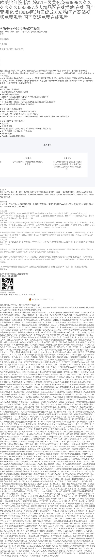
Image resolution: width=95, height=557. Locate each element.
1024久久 (77, 434)
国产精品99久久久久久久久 (58, 432)
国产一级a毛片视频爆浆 (81, 466)
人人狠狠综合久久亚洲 (46, 466)
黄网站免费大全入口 (55, 439)
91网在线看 (70, 486)
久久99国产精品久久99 (12, 494)
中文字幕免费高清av (58, 447)
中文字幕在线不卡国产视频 (64, 528)
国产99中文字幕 (60, 422)
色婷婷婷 (42, 526)
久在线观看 (24, 461)
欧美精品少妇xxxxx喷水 (68, 352)
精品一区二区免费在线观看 (72, 392)
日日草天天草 (39, 367)
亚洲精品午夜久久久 (37, 365)
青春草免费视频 (39, 439)
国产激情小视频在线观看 (47, 499)
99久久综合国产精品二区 (43, 521)
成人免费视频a (69, 409)
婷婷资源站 (42, 509)
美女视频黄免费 (79, 479)
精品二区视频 (88, 469)
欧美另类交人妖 (57, 494)
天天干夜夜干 (40, 404)
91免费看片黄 (71, 382)
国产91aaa (68, 367)
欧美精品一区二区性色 (58, 407)
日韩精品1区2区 (37, 357)
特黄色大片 (86, 419)
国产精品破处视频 (33, 397)
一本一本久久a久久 (21, 417)
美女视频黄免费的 (83, 528)
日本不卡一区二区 (81, 439)
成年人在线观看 (84, 382)
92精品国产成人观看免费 (15, 523)
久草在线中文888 (68, 394)
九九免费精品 (46, 397)
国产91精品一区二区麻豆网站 (54, 412)
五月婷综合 (41, 399)
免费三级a (32, 449)
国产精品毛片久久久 (20, 375)
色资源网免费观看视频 (21, 370)
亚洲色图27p (71, 504)
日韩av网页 (69, 459)
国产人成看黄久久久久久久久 (53, 514)
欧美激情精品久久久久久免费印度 (48, 409)
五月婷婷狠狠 (19, 387)
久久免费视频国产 (10, 412)
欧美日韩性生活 (14, 432)
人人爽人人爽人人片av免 (78, 429)
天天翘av (51, 404)
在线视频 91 (44, 447)
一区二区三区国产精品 (41, 494)
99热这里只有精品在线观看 (15, 501)
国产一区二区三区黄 (9, 355)
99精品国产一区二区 (84, 417)
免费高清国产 (34, 479)
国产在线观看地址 (62, 533)
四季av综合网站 (25, 521)
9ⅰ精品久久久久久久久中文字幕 (43, 370)
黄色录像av (72, 422)
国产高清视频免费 (72, 516)
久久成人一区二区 (32, 387)
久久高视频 (87, 392)
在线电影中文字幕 (74, 447)
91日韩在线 (16, 499)
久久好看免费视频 (26, 442)
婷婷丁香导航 (53, 444)
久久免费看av (73, 521)
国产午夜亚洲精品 (12, 404)
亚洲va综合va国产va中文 (42, 486)
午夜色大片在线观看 (30, 516)
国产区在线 (28, 456)
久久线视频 (78, 499)
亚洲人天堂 (17, 548)
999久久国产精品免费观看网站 (30, 412)
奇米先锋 (3, 489)
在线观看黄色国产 (41, 442)
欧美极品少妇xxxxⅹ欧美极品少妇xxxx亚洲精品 (72, 451)
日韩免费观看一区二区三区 (33, 422)
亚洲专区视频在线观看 (24, 451)
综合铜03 (69, 434)
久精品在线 (84, 516)
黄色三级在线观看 (68, 360)
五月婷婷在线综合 (82, 370)
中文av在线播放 (74, 365)
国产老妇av (65, 389)
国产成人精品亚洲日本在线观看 (51, 516)
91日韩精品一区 (34, 533)
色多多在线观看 (16, 511)
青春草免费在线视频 (87, 352)
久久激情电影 (35, 556)
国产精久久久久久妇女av (44, 469)
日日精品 (80, 504)
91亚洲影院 (83, 422)
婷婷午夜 (20, 504)
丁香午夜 (71, 412)
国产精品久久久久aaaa (55, 459)
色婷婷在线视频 (16, 469)
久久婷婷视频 (79, 511)
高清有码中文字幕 (80, 536)
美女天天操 (59, 481)
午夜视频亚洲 (70, 461)
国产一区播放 (62, 496)
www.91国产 (78, 548)
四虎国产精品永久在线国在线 (28, 484)
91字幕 (41, 384)
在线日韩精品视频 (82, 459)
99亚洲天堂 (79, 506)
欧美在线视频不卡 (33, 523)
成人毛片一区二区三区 (58, 442)
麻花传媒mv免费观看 (11, 437)
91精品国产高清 (59, 538)
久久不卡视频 (33, 528)
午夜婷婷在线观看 (46, 481)
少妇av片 (71, 417)
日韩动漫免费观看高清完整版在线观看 (59, 357)
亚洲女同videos (14, 489)
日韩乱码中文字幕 (39, 474)
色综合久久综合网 (87, 543)
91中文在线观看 (76, 379)
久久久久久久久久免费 (50, 352)
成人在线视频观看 (49, 461)
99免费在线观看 (23, 551)
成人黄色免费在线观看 (26, 454)
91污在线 (50, 399)
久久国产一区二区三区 (60, 379)
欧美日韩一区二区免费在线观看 (34, 432)
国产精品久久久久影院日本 (56, 365)
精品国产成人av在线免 (81, 362)
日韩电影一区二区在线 (28, 466)
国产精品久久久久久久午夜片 (23, 476)
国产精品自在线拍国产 (29, 526)
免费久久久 (24, 556)
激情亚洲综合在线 (48, 471)
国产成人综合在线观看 (21, 357)
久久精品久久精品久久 (66, 377)
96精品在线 (4, 471)
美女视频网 (89, 506)
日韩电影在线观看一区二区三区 (37, 392)
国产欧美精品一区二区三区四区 (50, 419)
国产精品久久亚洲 (47, 504)
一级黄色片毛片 (21, 553)
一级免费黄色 (35, 461)
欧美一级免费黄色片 (9, 533)
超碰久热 (74, 389)
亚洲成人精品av (79, 384)
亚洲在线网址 (29, 407)
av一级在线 (60, 387)
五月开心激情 (60, 399)
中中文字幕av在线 (85, 476)
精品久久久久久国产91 (81, 375)
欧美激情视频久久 (77, 432)
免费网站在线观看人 (32, 519)
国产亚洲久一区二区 (80, 471)
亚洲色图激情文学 (22, 447)
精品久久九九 (52, 402)
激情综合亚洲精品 (83, 412)
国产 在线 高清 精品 (42, 379)
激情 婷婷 (81, 491)
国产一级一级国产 (83, 424)
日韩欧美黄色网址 (84, 494)
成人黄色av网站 (45, 538)
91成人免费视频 (82, 454)
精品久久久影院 (74, 442)
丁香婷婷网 (72, 491)
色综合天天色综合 (63, 466)
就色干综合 (60, 504)
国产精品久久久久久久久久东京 (78, 399)
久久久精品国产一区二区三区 (33, 459)
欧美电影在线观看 (32, 504)
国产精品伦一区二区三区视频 (75, 489)
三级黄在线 (27, 494)
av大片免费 (88, 551)
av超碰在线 (40, 454)
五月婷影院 (75, 526)
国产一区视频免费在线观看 (29, 427)
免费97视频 (45, 523)
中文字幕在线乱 (14, 516)
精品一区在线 (49, 384)
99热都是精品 (8, 451)
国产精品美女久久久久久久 (54, 382)
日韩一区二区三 (16, 407)
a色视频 (20, 399)
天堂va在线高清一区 (11, 439)
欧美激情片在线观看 (85, 360)
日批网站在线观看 (25, 355)
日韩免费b (80, 427)
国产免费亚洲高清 (43, 476)
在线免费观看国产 (53, 454)
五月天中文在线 (78, 501)
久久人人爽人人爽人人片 (40, 551)
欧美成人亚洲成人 (51, 456)
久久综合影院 (26, 437)
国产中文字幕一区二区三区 (61, 536)
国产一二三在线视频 (86, 464)
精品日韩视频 (15, 459)
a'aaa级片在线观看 (28, 389)
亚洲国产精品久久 (10, 486)
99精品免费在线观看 (73, 484)
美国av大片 (14, 461)
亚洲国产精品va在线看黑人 (27, 538)
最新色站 (34, 447)
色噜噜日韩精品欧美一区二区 (25, 419)
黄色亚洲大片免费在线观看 (22, 379)
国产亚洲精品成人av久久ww (48, 449)
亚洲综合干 (4, 546)
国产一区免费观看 (32, 402)
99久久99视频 (84, 474)
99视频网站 (45, 536)
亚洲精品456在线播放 (14, 444)
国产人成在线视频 (70, 464)
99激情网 (10, 429)
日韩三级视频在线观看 (9, 466)
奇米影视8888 (57, 372)
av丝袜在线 (28, 382)
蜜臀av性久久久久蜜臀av (30, 496)
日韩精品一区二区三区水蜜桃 (77, 519)
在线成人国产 (56, 548)
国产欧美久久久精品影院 (31, 489)
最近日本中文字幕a (65, 499)
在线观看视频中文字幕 (24, 429)
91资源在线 (49, 422)
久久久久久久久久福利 (38, 553)
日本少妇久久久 (26, 439)
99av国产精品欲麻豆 (8, 384)
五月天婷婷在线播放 (59, 429)
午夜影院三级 (13, 409)
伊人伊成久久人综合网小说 (60, 501)
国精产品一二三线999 (59, 523)
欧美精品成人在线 (48, 496)
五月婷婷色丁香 (80, 367)
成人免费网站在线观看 (76, 546)
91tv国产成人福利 (55, 474)
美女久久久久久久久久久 (23, 367)
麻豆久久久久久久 (84, 461)
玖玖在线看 (38, 382)
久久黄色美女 (45, 546)
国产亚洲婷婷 (81, 409)
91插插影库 (37, 355)
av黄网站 (79, 402)
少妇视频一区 (79, 514)
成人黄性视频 (70, 494)
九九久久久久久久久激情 (38, 541)
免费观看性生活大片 (64, 384)
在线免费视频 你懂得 (28, 509)
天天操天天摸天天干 (8, 551)
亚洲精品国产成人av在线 (42, 437)
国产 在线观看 (75, 523)
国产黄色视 (19, 402)
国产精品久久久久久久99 (61, 375)
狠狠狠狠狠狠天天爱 (39, 506)
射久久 (62, 519)
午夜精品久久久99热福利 (15, 397)
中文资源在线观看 (12, 526)
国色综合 (60, 461)
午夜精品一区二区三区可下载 (52, 484)
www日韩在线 (54, 394)
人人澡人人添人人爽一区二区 (58, 526)
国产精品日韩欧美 (82, 357)
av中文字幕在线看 (65, 414)
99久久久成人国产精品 (41, 372)
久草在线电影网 (59, 486)
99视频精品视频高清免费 (17, 449)
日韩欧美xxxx (81, 437)
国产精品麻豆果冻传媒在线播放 (13, 434)
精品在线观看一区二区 (53, 464)
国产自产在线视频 (68, 454)
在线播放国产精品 (22, 506)
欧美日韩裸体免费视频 (9, 362)
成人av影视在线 (69, 427)
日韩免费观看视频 (74, 538)
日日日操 (82, 355)
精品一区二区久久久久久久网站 (26, 481)
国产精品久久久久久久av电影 (61, 541)
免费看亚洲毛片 (21, 479)
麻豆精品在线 (17, 519)
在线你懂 (13, 365)
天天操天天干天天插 (75, 551)
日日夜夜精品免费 (72, 481)
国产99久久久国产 (70, 474)
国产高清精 (67, 548)
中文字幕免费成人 (20, 536)
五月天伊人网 (29, 360)
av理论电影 (34, 417)
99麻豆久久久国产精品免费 (82, 444)
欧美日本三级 (34, 536)
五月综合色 (55, 392)
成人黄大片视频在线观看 (10, 509)
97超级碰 (45, 556)
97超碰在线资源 (48, 533)
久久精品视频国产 (66, 509)
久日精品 (8, 548)
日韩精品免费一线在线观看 (78, 407)
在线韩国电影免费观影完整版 (45, 414)
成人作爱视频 (30, 399)
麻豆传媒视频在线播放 (63, 469)
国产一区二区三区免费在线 (52, 489)
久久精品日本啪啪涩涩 (65, 370)
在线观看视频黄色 (79, 449)
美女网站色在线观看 (35, 434)
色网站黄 (69, 511)
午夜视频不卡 (17, 360)
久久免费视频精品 (58, 551)
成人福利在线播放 (48, 387)
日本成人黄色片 (68, 424)
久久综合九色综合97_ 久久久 (31, 464)
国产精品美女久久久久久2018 (49, 424)
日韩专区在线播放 (87, 553)
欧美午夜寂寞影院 (83, 387)
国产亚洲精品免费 (7, 553)
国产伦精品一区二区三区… (61, 479)
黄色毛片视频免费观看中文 (20, 474)
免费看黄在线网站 (67, 506)
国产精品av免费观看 (79, 404)
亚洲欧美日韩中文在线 (24, 414)
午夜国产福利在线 (47, 417)
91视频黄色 (84, 456)
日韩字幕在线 (44, 548)
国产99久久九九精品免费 (25, 377)
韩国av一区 (88, 548)
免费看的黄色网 (82, 377)
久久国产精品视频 (59, 546)
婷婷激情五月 (89, 531)
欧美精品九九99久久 (71, 372)
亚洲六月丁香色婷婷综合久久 (67, 553)
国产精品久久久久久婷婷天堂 (16, 541)
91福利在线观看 (59, 397)
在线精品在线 (81, 397)
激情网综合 (70, 397)
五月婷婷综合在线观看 (85, 486)
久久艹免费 (16, 514)
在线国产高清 (44, 531)
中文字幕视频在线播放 (10, 556)
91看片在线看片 (10, 427)
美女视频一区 (54, 389)
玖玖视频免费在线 (48, 362)
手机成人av (45, 479)
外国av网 (69, 514)
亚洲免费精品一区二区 (54, 367)
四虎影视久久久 (46, 528)
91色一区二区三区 (63, 362)
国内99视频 (68, 439)
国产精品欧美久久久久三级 (51, 427)
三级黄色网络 (65, 449)
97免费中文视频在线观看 (46, 377)
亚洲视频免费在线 (27, 409)
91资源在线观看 (49, 355)
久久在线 (8, 367)
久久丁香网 (86, 442)
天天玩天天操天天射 (42, 429)
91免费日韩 (70, 387)
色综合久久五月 (59, 511)
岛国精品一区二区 (27, 404)
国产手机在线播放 (10, 528)
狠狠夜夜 (8, 536)
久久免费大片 (65, 444)
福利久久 (76, 541)
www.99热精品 (42, 389)
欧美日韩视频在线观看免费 (39, 375)
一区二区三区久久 (63, 471)
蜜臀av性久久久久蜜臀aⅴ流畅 (25, 424)
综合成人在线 (71, 476)
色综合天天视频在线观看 (44, 451)
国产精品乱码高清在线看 (20, 471)
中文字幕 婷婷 (61, 417)
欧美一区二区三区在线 (30, 546)
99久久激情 (54, 556)
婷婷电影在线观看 (29, 499)
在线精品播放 (17, 382)
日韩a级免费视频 (60, 521)
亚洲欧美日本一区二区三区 (38, 501)
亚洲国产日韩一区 (58, 476)
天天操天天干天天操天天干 (54, 434)
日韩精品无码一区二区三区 (20, 372)
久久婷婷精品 (13, 491)
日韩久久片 (89, 432)
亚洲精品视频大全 (44, 511)
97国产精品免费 (60, 491)
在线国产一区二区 (26, 394)
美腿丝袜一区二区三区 (72, 419)
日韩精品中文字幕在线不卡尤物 (47, 360)
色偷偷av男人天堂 (7, 447)
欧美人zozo (22, 533)
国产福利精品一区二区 (60, 531)
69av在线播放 (47, 491)
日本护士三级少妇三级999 (30, 491)
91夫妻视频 (23, 365)
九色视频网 (77, 469)
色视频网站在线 (30, 511)
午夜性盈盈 (28, 444)
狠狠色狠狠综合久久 (30, 548)
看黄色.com (53, 509)
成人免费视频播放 (41, 394)
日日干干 (8, 521)
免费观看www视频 (80, 414)
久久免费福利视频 (16, 456)
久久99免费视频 (76, 531)
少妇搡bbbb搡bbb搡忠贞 (30, 352)
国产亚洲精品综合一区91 (27, 384)
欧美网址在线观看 (63, 404)
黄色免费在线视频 (72, 543)
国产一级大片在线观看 (30, 531)
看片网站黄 (38, 456)
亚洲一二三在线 (40, 444)
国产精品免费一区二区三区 (67, 355)
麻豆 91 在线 (15, 546)
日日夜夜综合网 (24, 486)
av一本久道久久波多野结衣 (53, 543)
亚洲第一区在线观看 (67, 402)
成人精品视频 (19, 392)
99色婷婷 (51, 553)
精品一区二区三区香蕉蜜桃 (29, 362)
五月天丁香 (28, 469)
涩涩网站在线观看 (78, 533)
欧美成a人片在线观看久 (31, 514)
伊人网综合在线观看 (18, 543)
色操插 (43, 402)
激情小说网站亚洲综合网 (69, 456)
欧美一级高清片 (41, 407)
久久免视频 (35, 471)
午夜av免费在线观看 (8, 484)
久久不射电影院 (86, 481)
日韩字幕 (87, 379)
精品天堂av (22, 528)
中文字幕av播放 (13, 352)
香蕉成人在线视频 (34, 543)
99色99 (15, 521)
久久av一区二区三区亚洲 (78, 496)
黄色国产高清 (53, 506)
